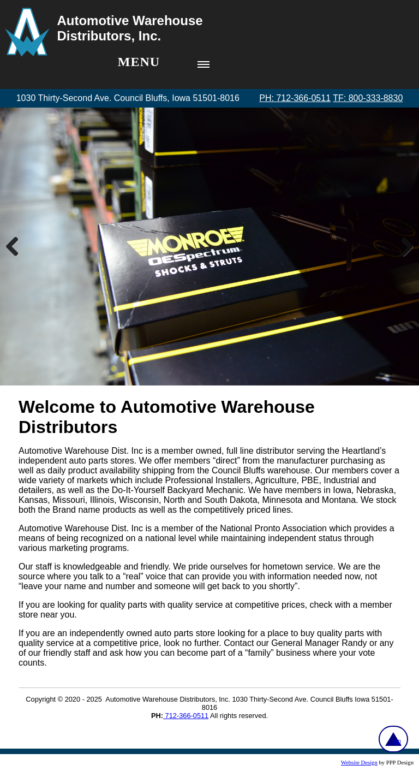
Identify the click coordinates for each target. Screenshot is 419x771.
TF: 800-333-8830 (368, 98)
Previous (16, 246)
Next (403, 246)
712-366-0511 (185, 715)
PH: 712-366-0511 (295, 98)
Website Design (359, 763)
